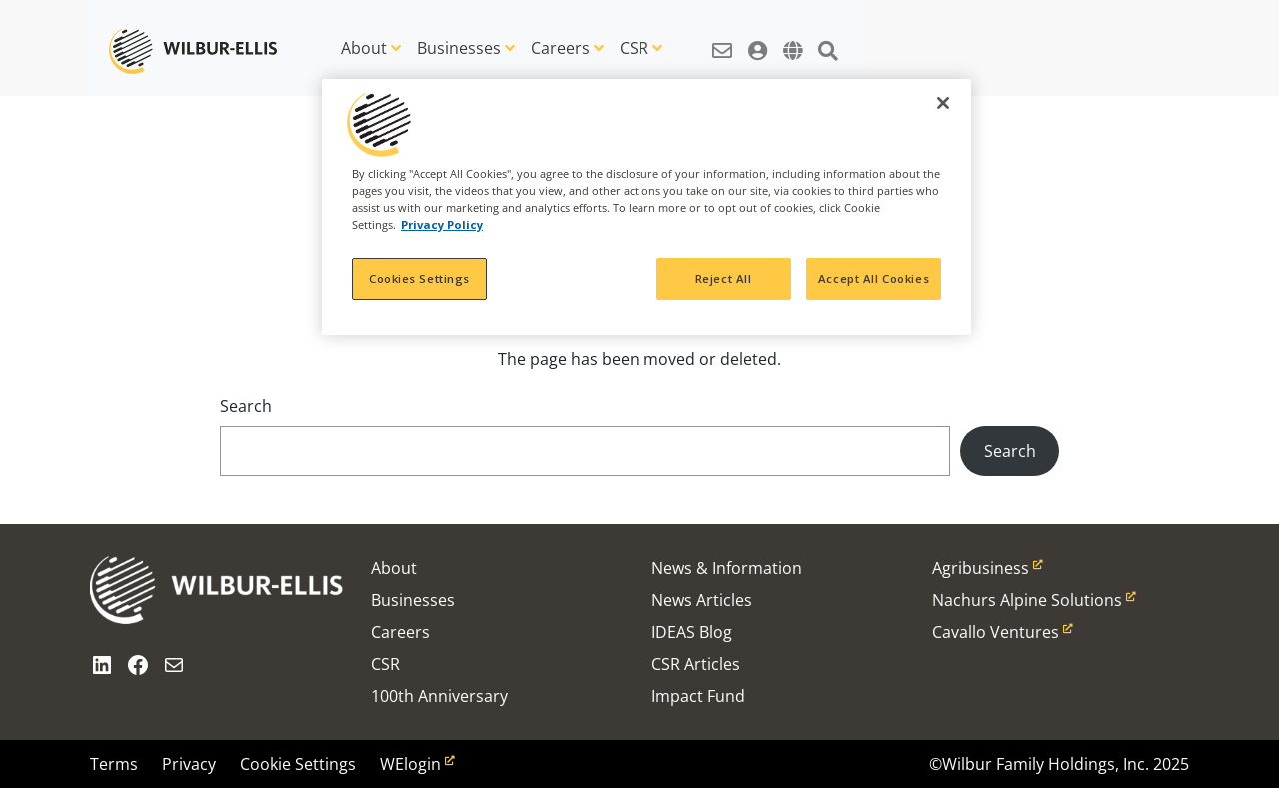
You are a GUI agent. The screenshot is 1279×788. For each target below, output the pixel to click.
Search (246, 406)
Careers (560, 48)
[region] (646, 207)
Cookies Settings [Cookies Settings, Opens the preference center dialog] (419, 278)
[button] (722, 40)
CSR (634, 48)
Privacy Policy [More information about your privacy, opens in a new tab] (442, 224)
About (364, 48)
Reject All (723, 278)
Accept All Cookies (873, 278)
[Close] (943, 103)
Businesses (459, 48)
